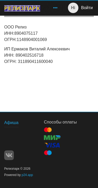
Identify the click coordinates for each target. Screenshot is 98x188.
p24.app (27, 175)
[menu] (52, 8)
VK (9, 155)
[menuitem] (55, 8)
